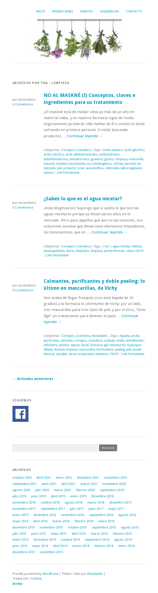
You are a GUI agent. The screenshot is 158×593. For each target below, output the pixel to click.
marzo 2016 (60, 521)
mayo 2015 (59, 533)
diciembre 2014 (45, 539)
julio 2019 (19, 496)
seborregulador (131, 168)
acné (69, 154)
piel (59, 168)
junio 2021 (49, 484)
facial (85, 345)
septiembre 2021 (24, 484)
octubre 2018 (50, 502)
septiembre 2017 (53, 509)
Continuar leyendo (85, 136)
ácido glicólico (134, 150)
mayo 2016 (20, 521)
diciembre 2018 (102, 496)
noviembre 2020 (114, 484)
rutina (130, 251)
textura (48, 172)
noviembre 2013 (51, 552)
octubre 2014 (70, 539)
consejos (80, 340)
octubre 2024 (21, 477)
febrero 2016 (83, 521)
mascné (49, 163)
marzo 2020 (62, 490)
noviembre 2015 (51, 527)
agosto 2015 (130, 527)
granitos (97, 159)
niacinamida (76, 163)
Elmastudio (95, 574)
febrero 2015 (122, 533)
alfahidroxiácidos (86, 154)
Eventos (86, 11)
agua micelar (122, 246)
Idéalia (48, 349)
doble (120, 340)
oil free (118, 163)
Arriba (17, 584)
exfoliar (64, 345)
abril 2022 (43, 477)
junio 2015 (38, 533)
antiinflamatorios (56, 159)
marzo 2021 (89, 484)
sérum (72, 354)
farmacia (96, 345)
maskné (61, 163)
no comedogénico (99, 163)
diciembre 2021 (88, 477)
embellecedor (135, 340)
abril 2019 (58, 496)
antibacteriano (109, 154)
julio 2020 (42, 490)
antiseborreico (79, 159)
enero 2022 (64, 477)
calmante (66, 340)
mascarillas (87, 349)
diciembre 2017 (120, 502)
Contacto (134, 11)
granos (109, 159)
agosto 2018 (73, 502)
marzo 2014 (80, 546)
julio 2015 (19, 533)
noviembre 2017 (24, 509)
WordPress (50, 574)
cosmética (95, 340)
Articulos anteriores (32, 379)
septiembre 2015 (104, 527)
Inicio (40, 11)
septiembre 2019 (112, 490)
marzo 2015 (99, 533)
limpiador (82, 251)
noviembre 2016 (72, 515)
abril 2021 (68, 484)
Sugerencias (109, 11)
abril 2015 (79, 533)
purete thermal (114, 251)
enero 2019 (78, 496)
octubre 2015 (77, 527)
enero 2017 (20, 515)
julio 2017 (77, 509)
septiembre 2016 (101, 515)
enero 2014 (126, 546)
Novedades (99, 336)
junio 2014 (19, 546)
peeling (120, 349)
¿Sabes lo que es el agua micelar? (83, 199)
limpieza (121, 159)
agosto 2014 (123, 539)
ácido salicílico (54, 154)
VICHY (139, 251)
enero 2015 (20, 539)
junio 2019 (38, 496)
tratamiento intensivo (93, 354)
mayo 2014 (40, 546)
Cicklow (36, 578)
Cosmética (83, 150)
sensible (61, 354)
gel (106, 345)
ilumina (59, 349)
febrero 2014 (103, 546)
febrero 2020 (85, 490)
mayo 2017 (116, 509)
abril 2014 (60, 546)
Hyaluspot (134, 345)
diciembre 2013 (23, 552)
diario (70, 251)
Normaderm (105, 349)
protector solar (74, 168)
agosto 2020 (21, 490)
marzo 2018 (95, 502)
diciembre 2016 (45, 515)
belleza (137, 246)
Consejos (67, 150)
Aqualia (125, 336)
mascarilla (136, 159)
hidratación (118, 345)
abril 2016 (40, 521)
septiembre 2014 (97, 539)
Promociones (62, 11)
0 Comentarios (22, 104)
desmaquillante (54, 251)
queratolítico (95, 168)
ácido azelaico (113, 150)
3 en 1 (107, 246)
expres (75, 345)
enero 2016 (106, 521)
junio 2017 (96, 509)
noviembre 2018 (24, 502)
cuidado (109, 340)
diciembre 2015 (23, 527)
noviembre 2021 (115, 477)
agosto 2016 (127, 515)
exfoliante (50, 345)
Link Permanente (68, 172)
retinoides (112, 168)
